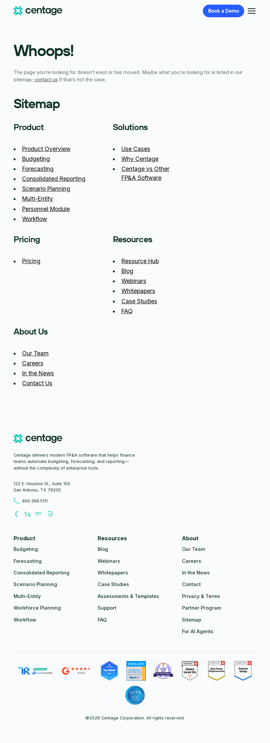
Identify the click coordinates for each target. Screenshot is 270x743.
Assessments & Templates (128, 596)
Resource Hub (140, 261)
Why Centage (139, 158)
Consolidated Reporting (53, 178)
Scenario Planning (46, 188)
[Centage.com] (38, 11)
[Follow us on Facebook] (19, 514)
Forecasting (38, 168)
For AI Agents (197, 631)
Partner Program (201, 608)
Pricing (31, 261)
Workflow (34, 218)
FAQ (127, 311)
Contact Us (37, 383)
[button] (250, 11)
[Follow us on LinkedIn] (29, 514)
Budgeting (36, 158)
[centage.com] (38, 439)
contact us (46, 80)
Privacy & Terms (201, 596)
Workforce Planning (37, 608)
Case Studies (139, 301)
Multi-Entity (37, 198)
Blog (127, 270)
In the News (38, 373)
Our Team (35, 353)
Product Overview (46, 148)
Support (107, 608)
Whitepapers (138, 290)
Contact (191, 584)
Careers (32, 363)
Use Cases (135, 148)
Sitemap (191, 620)
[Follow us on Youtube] (40, 514)
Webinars (133, 280)
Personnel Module (46, 208)
